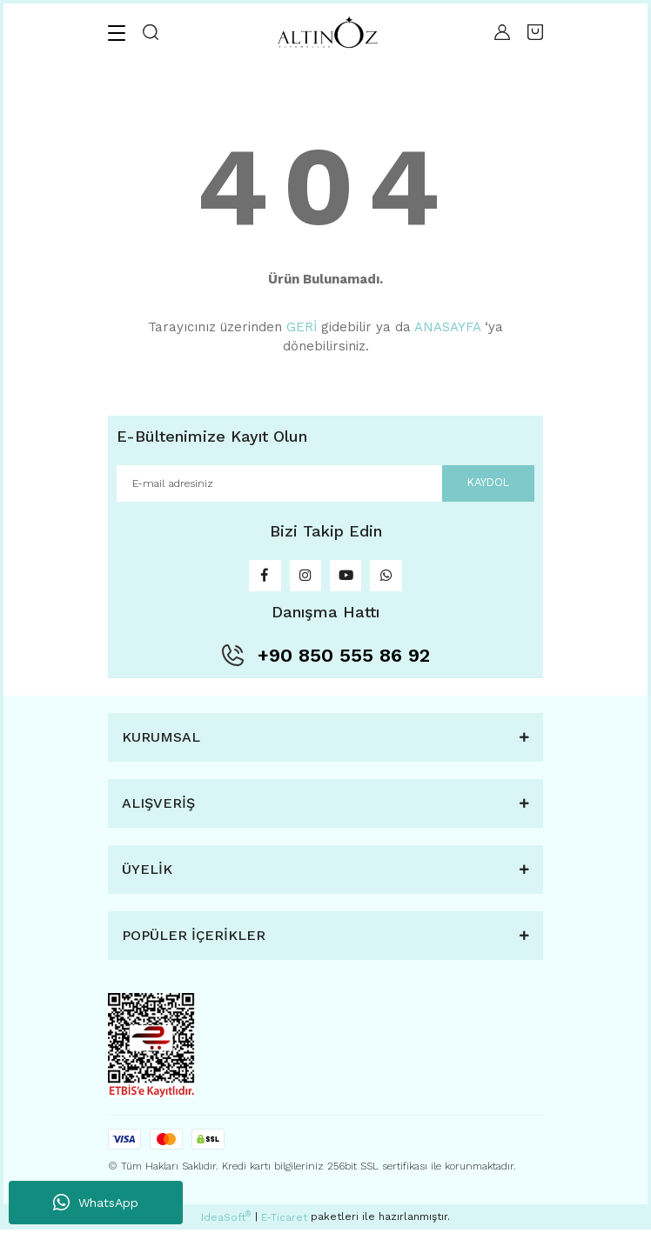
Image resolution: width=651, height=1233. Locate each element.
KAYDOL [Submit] (486, 483)
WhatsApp (95, 1202)
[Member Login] (502, 32)
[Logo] (326, 33)
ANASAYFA (447, 327)
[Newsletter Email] (325, 483)
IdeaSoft (226, 1220)
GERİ (301, 327)
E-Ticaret (284, 1221)
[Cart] (535, 32)
